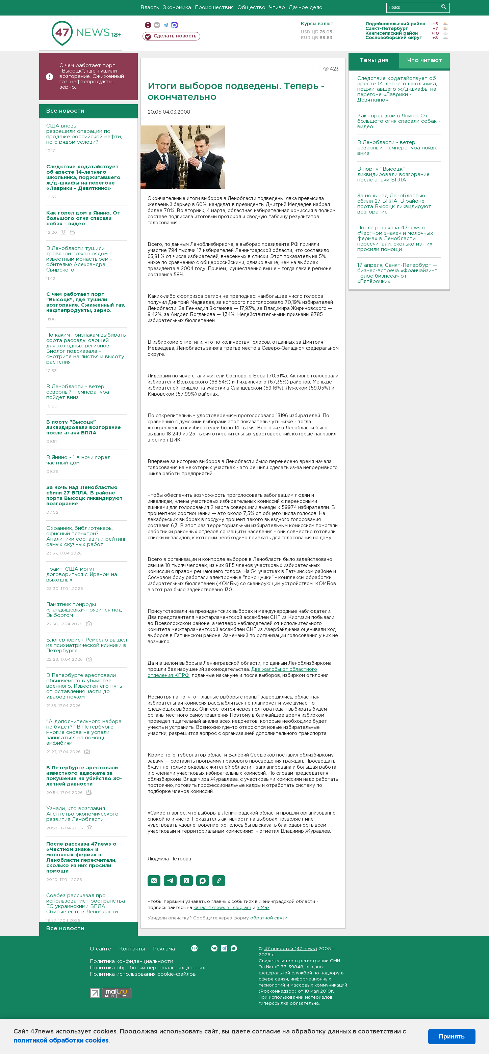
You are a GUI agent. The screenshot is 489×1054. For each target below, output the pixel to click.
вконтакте (157, 25)
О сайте (100, 949)
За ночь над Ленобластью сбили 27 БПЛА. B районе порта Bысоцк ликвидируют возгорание (394, 204)
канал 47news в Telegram (222, 908)
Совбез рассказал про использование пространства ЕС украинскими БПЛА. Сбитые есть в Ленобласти (86, 908)
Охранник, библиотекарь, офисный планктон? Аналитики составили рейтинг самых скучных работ (86, 541)
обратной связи (268, 918)
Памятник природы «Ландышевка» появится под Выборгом (86, 614)
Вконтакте (194, 948)
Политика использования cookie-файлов (143, 974)
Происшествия (214, 7)
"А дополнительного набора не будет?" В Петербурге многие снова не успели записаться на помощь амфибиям (86, 737)
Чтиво (277, 7)
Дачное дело (306, 7)
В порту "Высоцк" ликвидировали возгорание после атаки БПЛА (393, 174)
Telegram (224, 948)
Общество (251, 7)
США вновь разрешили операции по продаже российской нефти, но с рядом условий (86, 139)
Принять (452, 1036)
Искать (443, 6)
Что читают (424, 60)
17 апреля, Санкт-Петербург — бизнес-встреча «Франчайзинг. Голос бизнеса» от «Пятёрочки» (397, 273)
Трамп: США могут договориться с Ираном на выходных (86, 579)
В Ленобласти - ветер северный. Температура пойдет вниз (86, 396)
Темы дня (374, 60)
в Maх (263, 908)
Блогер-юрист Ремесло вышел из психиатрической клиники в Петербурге (86, 650)
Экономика (177, 7)
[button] (154, 880)
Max (234, 948)
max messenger (174, 25)
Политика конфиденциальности (131, 961)
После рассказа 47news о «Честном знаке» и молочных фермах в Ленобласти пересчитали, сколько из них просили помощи (395, 239)
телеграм (165, 25)
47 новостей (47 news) (290, 949)
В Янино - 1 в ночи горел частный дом (86, 465)
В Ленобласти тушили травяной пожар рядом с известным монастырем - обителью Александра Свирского (86, 264)
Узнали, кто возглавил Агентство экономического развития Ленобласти (86, 818)
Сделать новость (175, 36)
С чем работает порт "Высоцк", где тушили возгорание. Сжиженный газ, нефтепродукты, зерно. (91, 76)
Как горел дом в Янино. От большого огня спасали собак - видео (398, 121)
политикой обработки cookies (61, 1041)
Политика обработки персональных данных (147, 968)
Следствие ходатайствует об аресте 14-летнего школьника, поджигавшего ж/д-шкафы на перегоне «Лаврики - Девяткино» (397, 89)
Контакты (132, 949)
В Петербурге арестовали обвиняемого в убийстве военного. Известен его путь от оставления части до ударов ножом (86, 691)
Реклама (164, 949)
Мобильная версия (148, 25)
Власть (149, 7)
